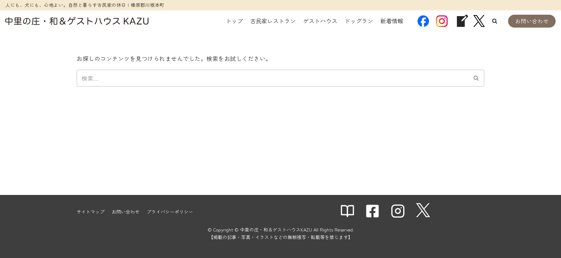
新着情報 (391, 20)
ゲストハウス (320, 20)
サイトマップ (90, 211)
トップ (234, 20)
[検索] (272, 78)
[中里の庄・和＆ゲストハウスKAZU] (76, 21)
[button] (494, 21)
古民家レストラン (273, 20)
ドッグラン (359, 20)
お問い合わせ (531, 21)
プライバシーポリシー (170, 211)
